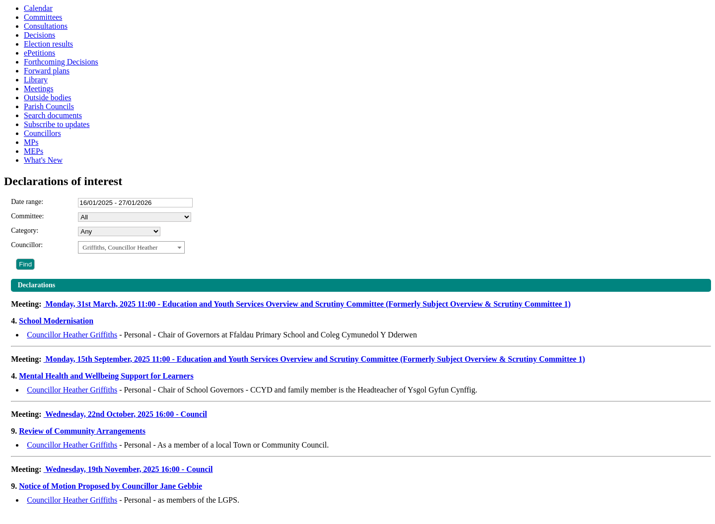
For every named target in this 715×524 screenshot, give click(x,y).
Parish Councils (49, 106)
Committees (43, 17)
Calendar (38, 8)
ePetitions (39, 53)
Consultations (46, 26)
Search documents (53, 115)
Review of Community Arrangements (82, 431)
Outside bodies (48, 97)
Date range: (27, 201)
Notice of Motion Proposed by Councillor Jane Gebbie (110, 486)
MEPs (33, 151)
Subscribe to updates (56, 124)
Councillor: (27, 245)
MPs (31, 142)
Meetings (39, 88)
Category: (24, 230)
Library (36, 79)
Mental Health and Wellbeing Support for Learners (106, 376)
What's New (43, 160)
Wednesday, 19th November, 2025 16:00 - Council (128, 469)
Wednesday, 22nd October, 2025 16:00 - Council (125, 414)
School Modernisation (56, 321)
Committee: (27, 216)
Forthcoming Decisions (61, 62)
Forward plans (47, 70)
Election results (48, 44)
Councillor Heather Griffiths (72, 334)
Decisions (39, 35)
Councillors (42, 133)
